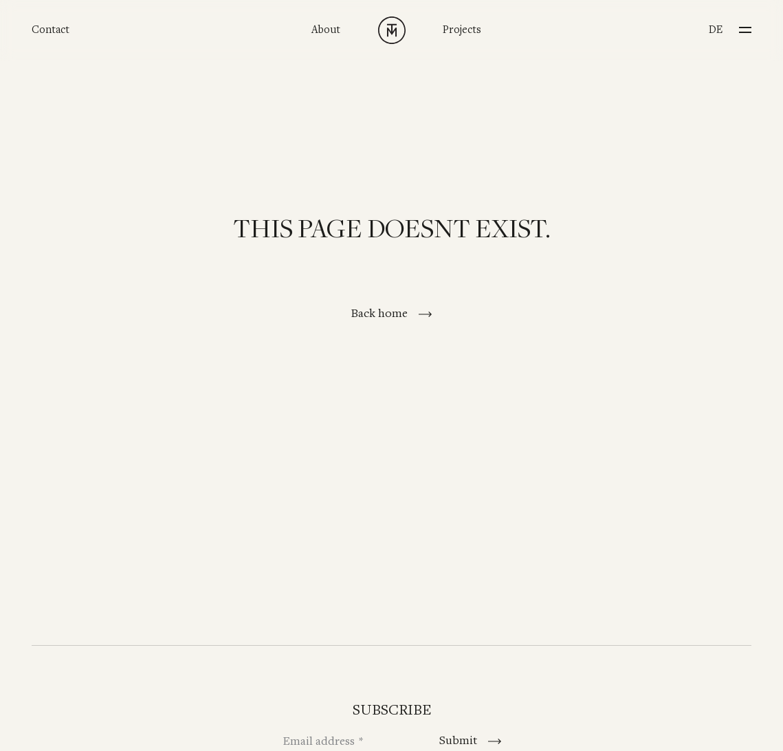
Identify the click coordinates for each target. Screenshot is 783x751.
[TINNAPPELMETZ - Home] (392, 30)
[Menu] (745, 26)
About (325, 29)
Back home (380, 313)
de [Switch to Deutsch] (716, 29)
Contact (50, 29)
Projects (462, 29)
